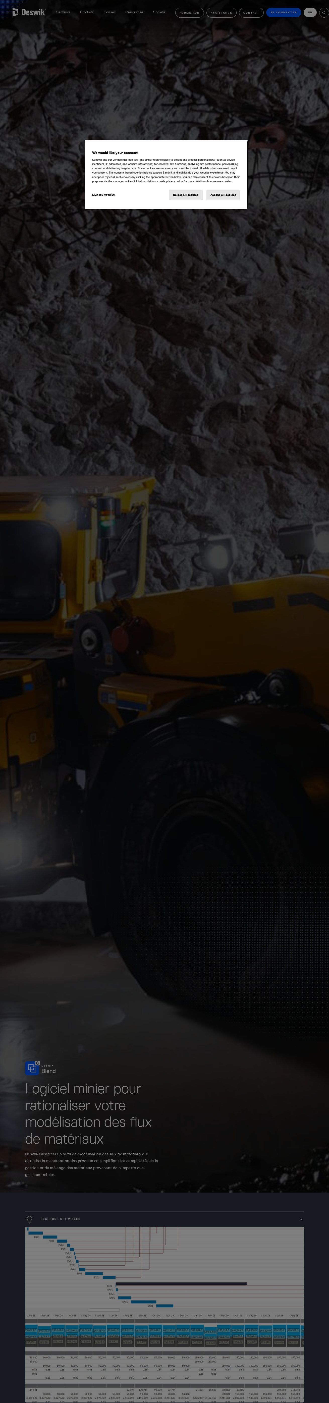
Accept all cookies (223, 195)
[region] (166, 174)
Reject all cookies (185, 195)
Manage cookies (103, 194)
